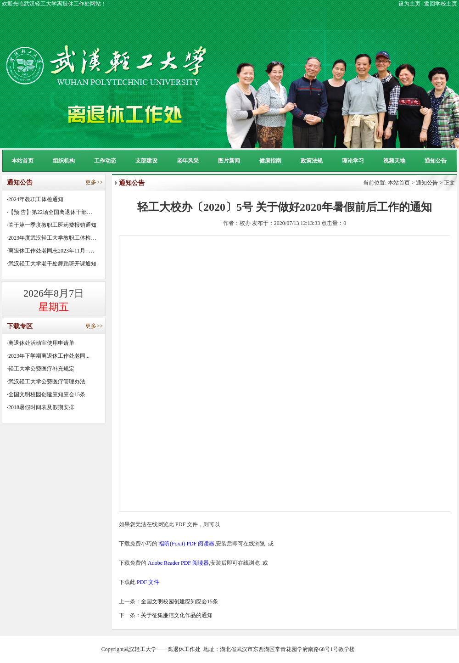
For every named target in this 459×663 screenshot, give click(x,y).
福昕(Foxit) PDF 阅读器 (186, 543)
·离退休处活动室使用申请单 (40, 343)
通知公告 (436, 160)
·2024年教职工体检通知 (35, 199)
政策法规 (312, 160)
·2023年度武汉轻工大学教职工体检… (51, 238)
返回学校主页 (440, 3)
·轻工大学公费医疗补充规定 (40, 368)
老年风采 (188, 160)
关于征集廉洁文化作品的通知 (177, 615)
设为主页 (409, 3)
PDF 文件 (148, 582)
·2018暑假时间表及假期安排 (40, 407)
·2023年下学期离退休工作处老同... (48, 356)
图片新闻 (229, 160)
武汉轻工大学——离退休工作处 (162, 649)
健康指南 (270, 160)
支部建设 (146, 160)
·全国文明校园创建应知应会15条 (46, 394)
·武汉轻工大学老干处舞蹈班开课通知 (51, 263)
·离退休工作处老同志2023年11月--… (51, 250)
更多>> (94, 182)
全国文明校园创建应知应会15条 (179, 601)
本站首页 (22, 160)
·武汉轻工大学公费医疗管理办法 (46, 381)
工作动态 (105, 160)
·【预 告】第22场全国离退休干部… (49, 212)
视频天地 (394, 160)
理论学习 (353, 160)
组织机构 (64, 160)
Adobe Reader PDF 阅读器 (178, 563)
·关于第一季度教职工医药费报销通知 (51, 225)
